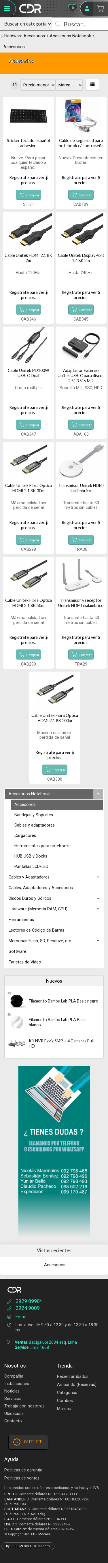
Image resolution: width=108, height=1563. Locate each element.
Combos (65, 1400)
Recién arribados (72, 1376)
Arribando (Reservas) (76, 1384)
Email (16, 1316)
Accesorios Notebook (70, 36)
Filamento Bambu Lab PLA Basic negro (63, 1000)
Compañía (13, 1376)
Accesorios (14, 46)
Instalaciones (16, 1383)
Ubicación (13, 1413)
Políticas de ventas (21, 1478)
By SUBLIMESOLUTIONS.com (28, 1546)
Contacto (13, 1421)
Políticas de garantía (23, 1470)
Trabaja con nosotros (24, 1406)
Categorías (67, 1392)
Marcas (64, 1408)
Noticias (12, 1391)
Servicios (12, 1398)
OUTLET (27, 1442)
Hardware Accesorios (24, 36)
